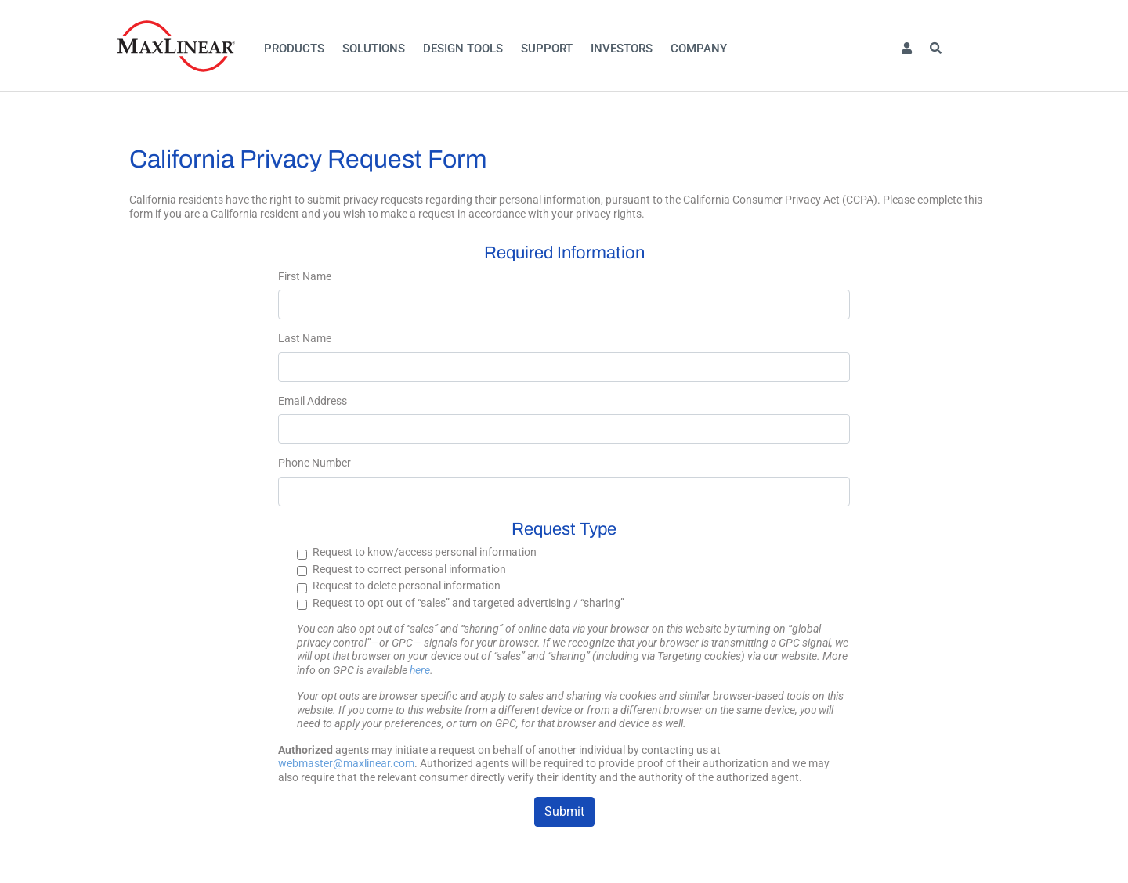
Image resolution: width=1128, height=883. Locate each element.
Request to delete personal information (407, 585)
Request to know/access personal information (425, 552)
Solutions (373, 48)
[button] (906, 49)
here (420, 670)
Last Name (304, 338)
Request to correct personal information (409, 569)
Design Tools (463, 48)
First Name (304, 276)
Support (547, 48)
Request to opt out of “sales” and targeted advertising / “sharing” (468, 602)
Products (294, 48)
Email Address (312, 401)
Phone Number (314, 462)
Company (699, 48)
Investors (622, 48)
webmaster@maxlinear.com (346, 763)
